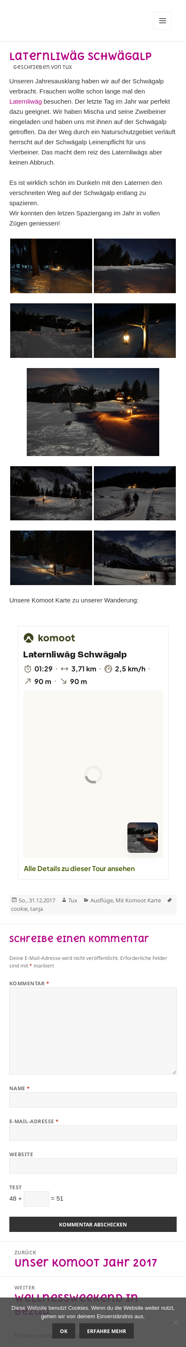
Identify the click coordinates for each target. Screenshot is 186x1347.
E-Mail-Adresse (34, 1121)
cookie (19, 909)
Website (21, 1154)
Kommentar (29, 983)
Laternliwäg (25, 101)
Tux (72, 900)
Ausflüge (101, 900)
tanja (36, 909)
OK (64, 1331)
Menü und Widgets (163, 29)
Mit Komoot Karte (138, 900)
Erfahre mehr (106, 1331)
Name (19, 1088)
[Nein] (175, 1322)
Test (15, 1187)
